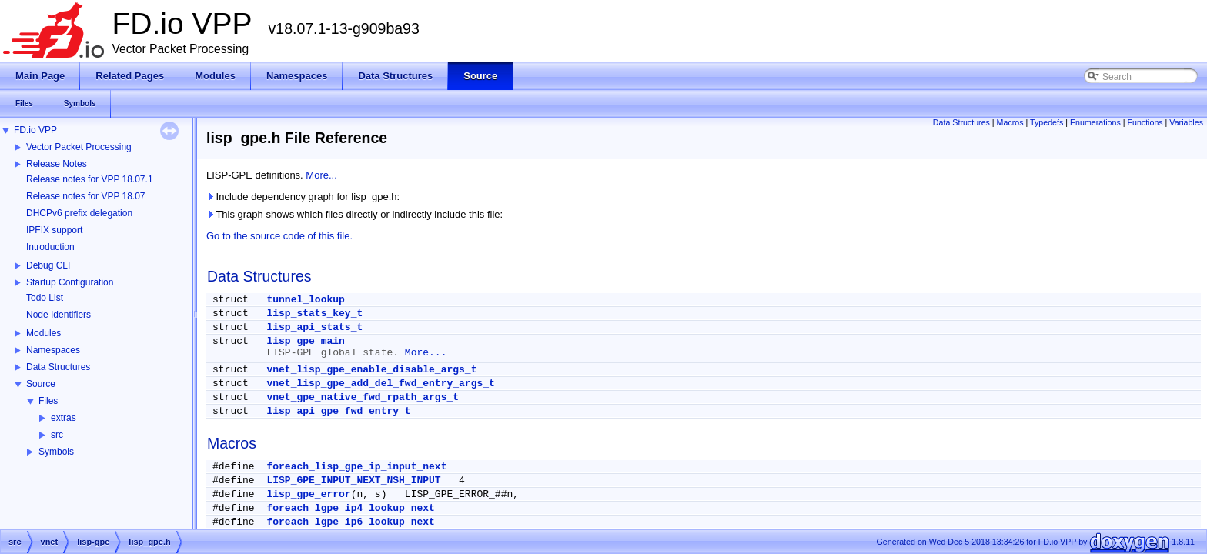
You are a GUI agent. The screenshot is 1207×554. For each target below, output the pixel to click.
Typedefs (1046, 122)
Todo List (44, 297)
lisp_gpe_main (305, 341)
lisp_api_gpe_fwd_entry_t (338, 411)
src (57, 434)
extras (63, 417)
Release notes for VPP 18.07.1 (89, 179)
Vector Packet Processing (79, 147)
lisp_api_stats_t (314, 327)
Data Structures (58, 367)
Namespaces (53, 350)
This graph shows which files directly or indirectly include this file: (354, 214)
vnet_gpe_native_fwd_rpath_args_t (362, 397)
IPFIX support (54, 230)
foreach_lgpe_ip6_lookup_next (350, 522)
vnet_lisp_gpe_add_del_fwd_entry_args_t (380, 383)
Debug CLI (48, 265)
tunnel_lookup (305, 299)
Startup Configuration (69, 282)
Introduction (50, 247)
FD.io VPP (35, 130)
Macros (1010, 122)
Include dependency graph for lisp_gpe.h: (303, 196)
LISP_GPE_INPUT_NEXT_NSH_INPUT (353, 480)
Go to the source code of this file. (279, 236)
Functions (1144, 122)
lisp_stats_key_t (314, 313)
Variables (1186, 122)
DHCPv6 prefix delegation (79, 213)
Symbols (56, 451)
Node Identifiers (58, 314)
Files (48, 400)
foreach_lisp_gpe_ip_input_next (356, 466)
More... (321, 175)
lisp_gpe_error (308, 494)
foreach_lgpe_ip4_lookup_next (350, 508)
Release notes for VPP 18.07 (85, 196)
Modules (43, 333)
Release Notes (56, 164)
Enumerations (1095, 122)
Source (40, 384)
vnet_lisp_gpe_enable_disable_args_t (371, 369)
